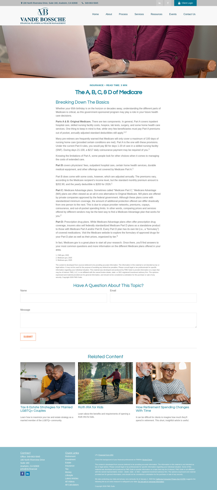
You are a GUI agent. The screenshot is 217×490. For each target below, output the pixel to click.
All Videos (70, 481)
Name (23, 290)
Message (25, 310)
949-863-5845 (89, 3)
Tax (67, 469)
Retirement (70, 456)
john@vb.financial (28, 469)
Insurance (69, 466)
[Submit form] (28, 337)
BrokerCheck (147, 460)
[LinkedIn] (159, 3)
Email (113, 290)
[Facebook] (167, 3)
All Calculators (72, 485)
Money (68, 472)
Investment (70, 459)
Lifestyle (69, 475)
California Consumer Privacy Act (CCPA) (171, 479)
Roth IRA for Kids (90, 407)
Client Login (185, 3)
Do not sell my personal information (151, 481)
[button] (95, 14)
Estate (68, 462)
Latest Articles (71, 478)
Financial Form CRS (105, 455)
